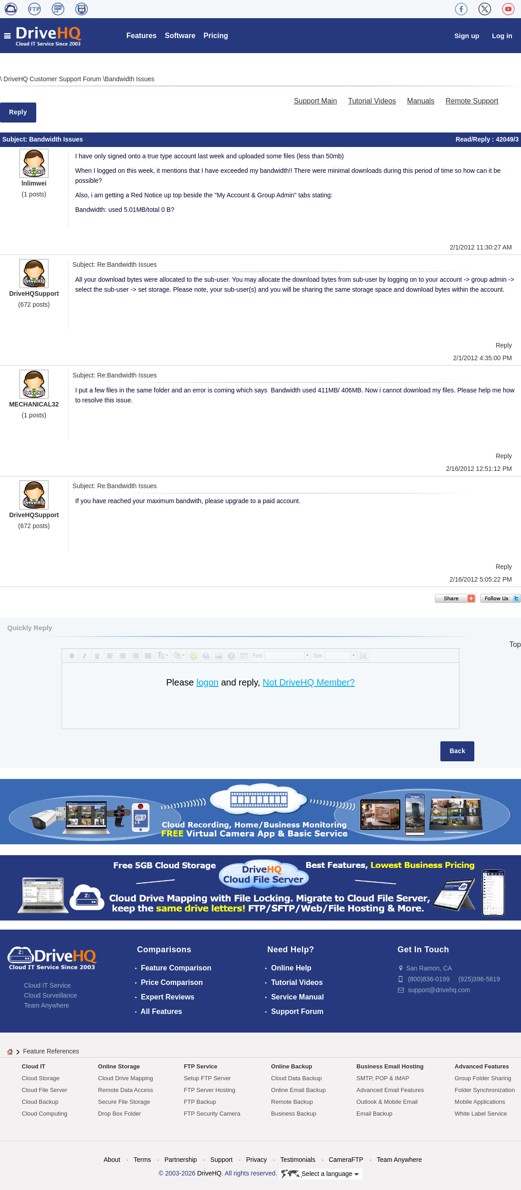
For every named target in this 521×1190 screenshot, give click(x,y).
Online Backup (291, 1066)
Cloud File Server (44, 1090)
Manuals (420, 101)
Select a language (320, 1174)
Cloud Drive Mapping (125, 1078)
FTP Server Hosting (210, 1090)
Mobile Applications (480, 1101)
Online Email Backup (298, 1090)
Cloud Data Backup (296, 1078)
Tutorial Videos (372, 101)
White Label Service (481, 1113)
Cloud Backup (40, 1101)
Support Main (315, 101)
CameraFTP (346, 1159)
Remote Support (471, 101)
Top (515, 644)
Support (221, 1159)
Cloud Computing (44, 1113)
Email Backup (374, 1113)
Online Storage (119, 1066)
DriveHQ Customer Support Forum (53, 79)
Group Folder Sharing (483, 1078)
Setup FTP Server (207, 1078)
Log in (502, 35)
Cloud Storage (40, 1078)
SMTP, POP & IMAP (383, 1078)
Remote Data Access (125, 1090)
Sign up (466, 35)
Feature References (51, 1051)
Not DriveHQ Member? (309, 682)
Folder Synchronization (485, 1090)
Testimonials (297, 1159)
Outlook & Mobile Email (387, 1101)
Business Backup (293, 1113)
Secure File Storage (124, 1101)
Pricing (215, 35)
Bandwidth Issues (129, 79)
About (112, 1159)
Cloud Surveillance (50, 995)
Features (141, 35)
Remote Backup (292, 1101)
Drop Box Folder (119, 1113)
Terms (142, 1159)
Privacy (256, 1159)
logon (207, 682)
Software (180, 35)
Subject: (15, 139)
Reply (18, 112)
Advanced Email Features (390, 1090)
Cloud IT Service (47, 985)
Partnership (180, 1159)
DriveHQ (209, 1173)
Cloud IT (33, 1066)
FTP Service (200, 1066)
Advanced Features (482, 1066)
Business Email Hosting (390, 1066)
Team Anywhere (46, 1005)
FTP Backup (200, 1101)
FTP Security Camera (212, 1113)
